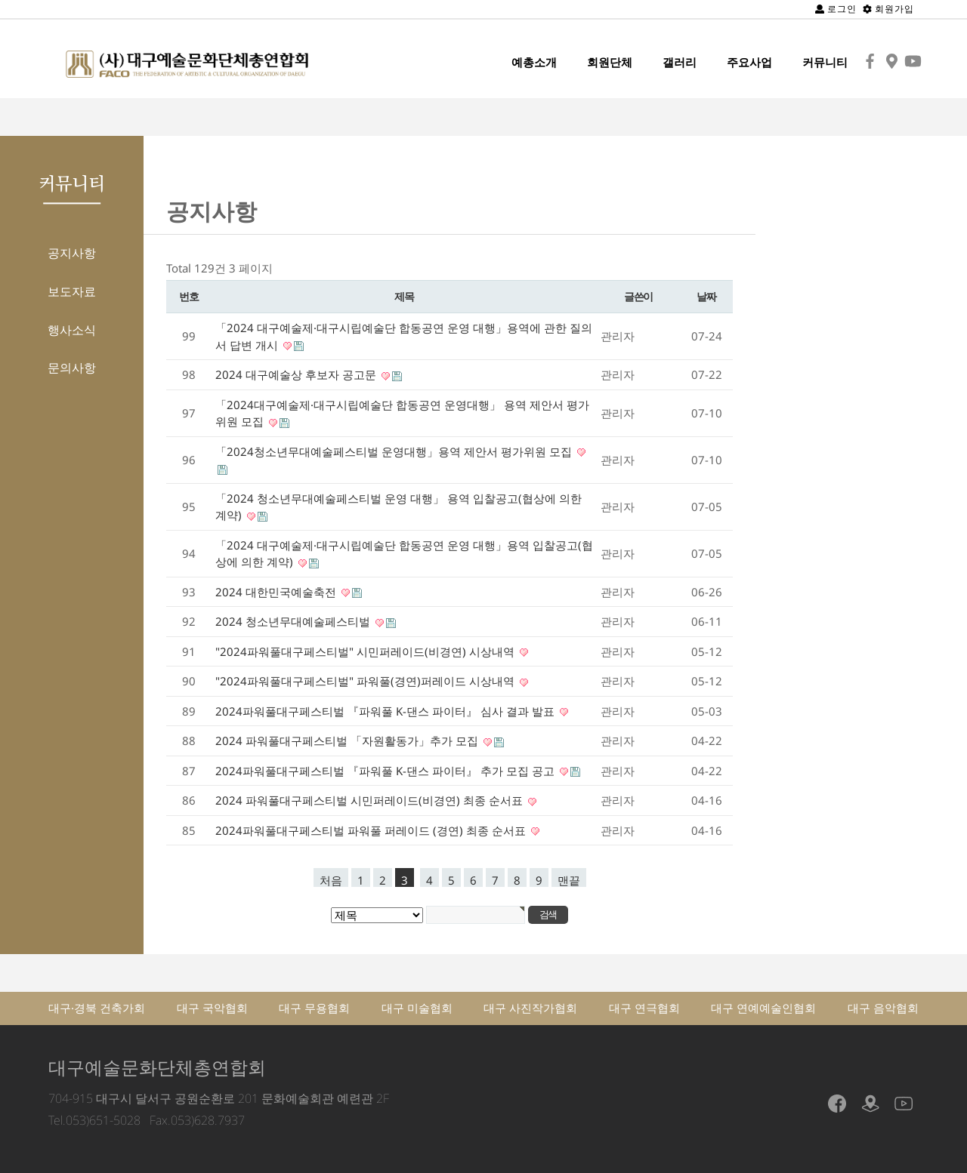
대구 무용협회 (314, 1008)
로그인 (836, 8)
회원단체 (609, 62)
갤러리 (680, 62)
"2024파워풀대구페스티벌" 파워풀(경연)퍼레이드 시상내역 (366, 680)
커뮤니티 (825, 62)
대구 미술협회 (417, 1008)
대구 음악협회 (883, 1008)
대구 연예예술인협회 (763, 1008)
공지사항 (72, 253)
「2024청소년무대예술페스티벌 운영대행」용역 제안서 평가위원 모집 (395, 451)
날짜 (706, 296)
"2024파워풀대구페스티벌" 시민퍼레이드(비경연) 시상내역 (366, 651)
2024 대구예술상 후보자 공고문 (297, 374)
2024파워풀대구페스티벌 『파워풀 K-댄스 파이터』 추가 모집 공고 (386, 770)
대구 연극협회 (644, 1008)
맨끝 (569, 880)
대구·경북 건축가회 (96, 1008)
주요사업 (749, 62)
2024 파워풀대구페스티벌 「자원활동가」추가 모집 (348, 740)
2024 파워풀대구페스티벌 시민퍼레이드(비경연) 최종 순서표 (370, 800)
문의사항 (72, 367)
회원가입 (888, 8)
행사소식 (72, 330)
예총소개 (534, 62)
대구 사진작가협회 (530, 1008)
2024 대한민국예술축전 (277, 591)
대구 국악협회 (212, 1008)
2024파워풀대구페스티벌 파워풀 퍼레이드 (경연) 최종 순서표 (372, 830)
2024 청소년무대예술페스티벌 (294, 621)
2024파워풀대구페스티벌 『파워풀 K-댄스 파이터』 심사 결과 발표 (386, 711)
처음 (331, 880)
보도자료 (72, 291)
